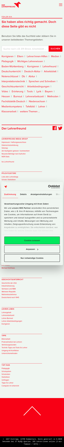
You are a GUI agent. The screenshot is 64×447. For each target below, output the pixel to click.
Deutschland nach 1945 (10, 297)
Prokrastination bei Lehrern (12, 342)
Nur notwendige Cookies (32, 257)
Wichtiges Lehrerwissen (30, 61)
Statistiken (6, 377)
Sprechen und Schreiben (42, 81)
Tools (30, 91)
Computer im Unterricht (10, 385)
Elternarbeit (6, 339)
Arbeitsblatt (50, 71)
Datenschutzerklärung (10, 145)
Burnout (17, 96)
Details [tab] (23, 194)
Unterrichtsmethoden (9, 353)
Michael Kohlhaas (8, 268)
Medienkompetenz (12, 106)
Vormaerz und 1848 (9, 289)
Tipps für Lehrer (7, 383)
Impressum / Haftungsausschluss (14, 142)
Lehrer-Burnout (7, 318)
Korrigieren (7, 56)
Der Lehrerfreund (14, 128)
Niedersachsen (37, 101)
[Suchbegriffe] (25, 49)
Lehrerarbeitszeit (35, 96)
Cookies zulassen (32, 240)
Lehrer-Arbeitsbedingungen (12, 321)
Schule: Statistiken (9, 179)
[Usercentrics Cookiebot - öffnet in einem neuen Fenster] (48, 187)
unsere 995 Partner (21, 208)
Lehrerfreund (49, 66)
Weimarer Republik (9, 291)
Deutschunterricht (11, 71)
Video (5, 91)
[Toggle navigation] (59, 4)
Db (23, 76)
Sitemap (5, 148)
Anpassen (32, 249)
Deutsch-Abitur (32, 71)
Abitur (32, 76)
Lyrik (38, 91)
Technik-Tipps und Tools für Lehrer (14, 347)
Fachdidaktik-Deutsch (13, 101)
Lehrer (41, 106)
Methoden (52, 96)
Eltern (20, 56)
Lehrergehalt (6, 312)
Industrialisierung (8, 286)
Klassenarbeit (9, 111)
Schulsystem (6, 371)
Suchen (55, 48)
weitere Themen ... (30, 111)
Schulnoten (6, 374)
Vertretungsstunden (9, 344)
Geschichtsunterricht (13, 86)
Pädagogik (8, 61)
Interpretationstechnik (13, 81)
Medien (55, 56)
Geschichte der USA (9, 283)
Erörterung (17, 91)
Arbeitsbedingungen (38, 86)
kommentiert (25, 151)
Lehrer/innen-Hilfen (37, 56)
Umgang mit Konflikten (10, 350)
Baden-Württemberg (13, 66)
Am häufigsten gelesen (10, 151)
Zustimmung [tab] (10, 194)
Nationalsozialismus (9, 294)
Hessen (6, 96)
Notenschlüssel (10, 76)
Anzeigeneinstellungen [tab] (41, 194)
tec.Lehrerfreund (8, 161)
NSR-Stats (5, 156)
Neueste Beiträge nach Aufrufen (14, 153)
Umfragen (5, 380)
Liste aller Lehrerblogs (10, 176)
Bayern (49, 91)
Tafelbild (30, 106)
